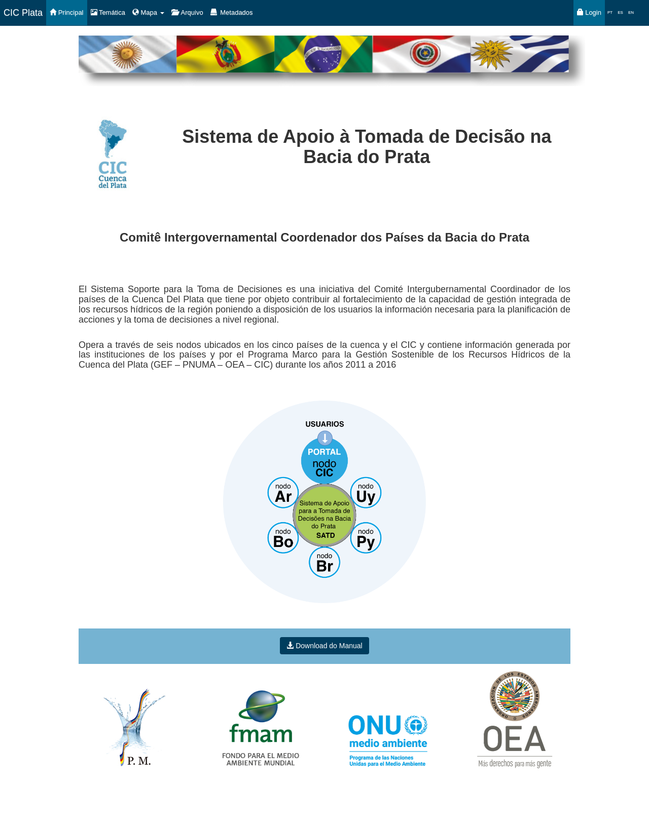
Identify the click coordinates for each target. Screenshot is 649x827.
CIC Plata (23, 13)
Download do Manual (324, 646)
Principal (66, 12)
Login (589, 12)
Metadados (231, 12)
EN (631, 12)
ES (620, 12)
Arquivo (187, 12)
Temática (108, 12)
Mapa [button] (148, 12)
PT (609, 12)
